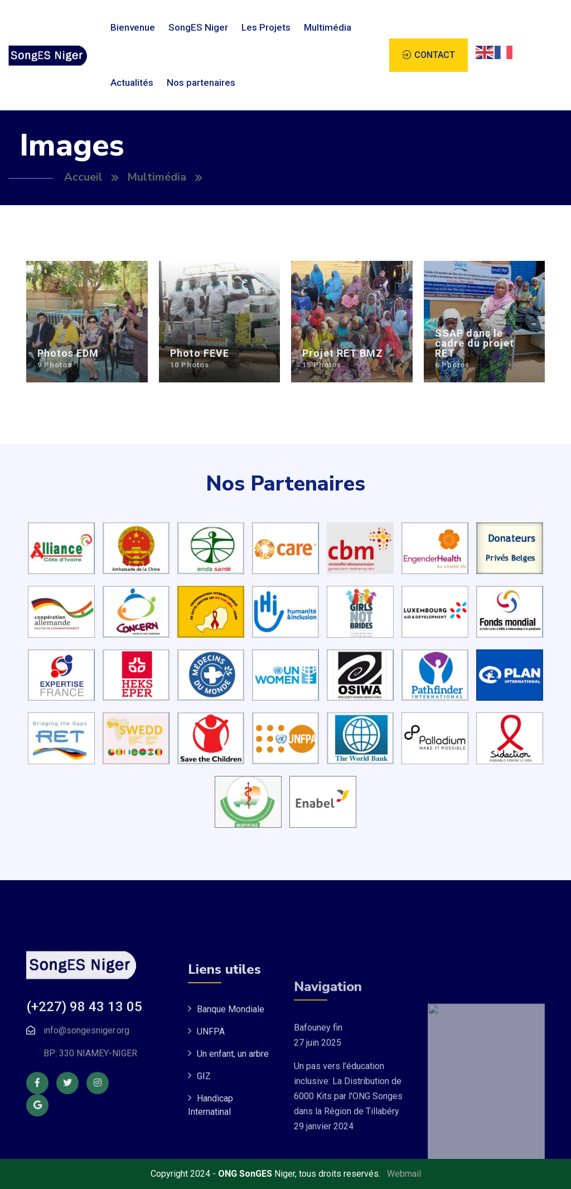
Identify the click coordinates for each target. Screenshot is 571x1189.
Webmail (404, 1173)
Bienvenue (132, 27)
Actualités (131, 82)
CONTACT (434, 55)
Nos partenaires (201, 82)
